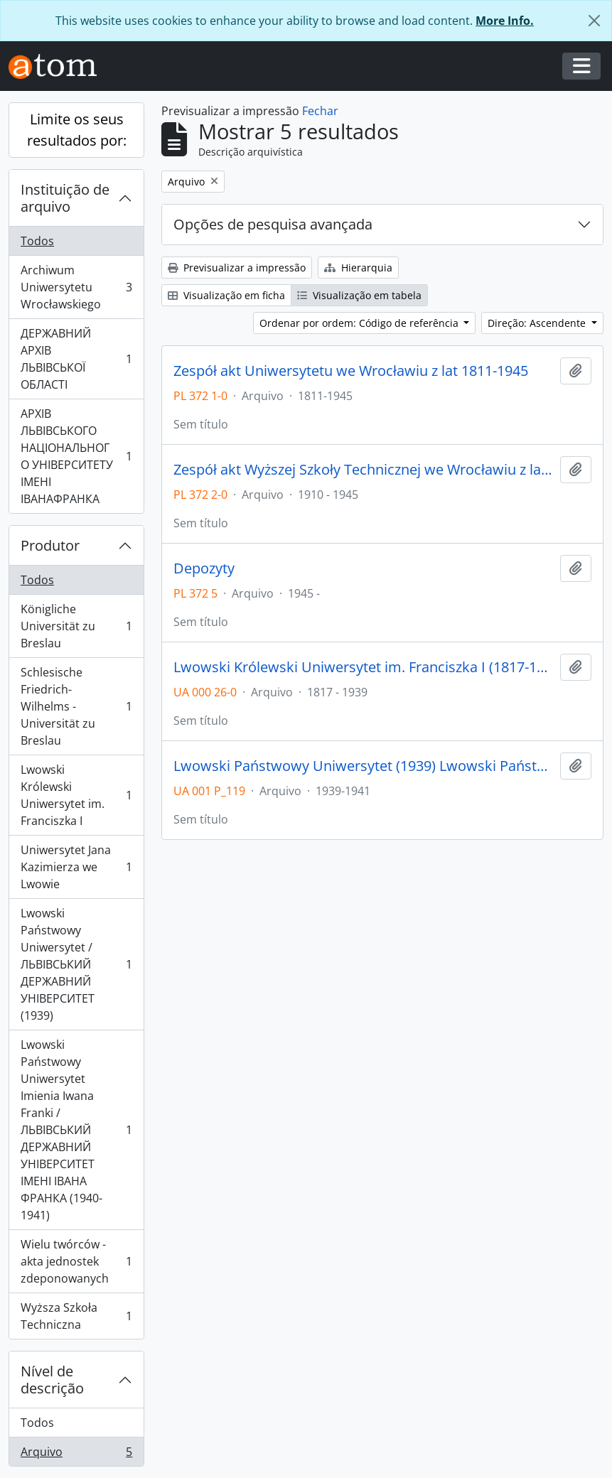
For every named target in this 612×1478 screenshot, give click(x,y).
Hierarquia (358, 267)
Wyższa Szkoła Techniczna (76, 1316)
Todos (37, 241)
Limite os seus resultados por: (77, 129)
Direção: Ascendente (538, 323)
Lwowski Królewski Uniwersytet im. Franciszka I (76, 795)
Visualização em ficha (226, 295)
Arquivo (76, 1454)
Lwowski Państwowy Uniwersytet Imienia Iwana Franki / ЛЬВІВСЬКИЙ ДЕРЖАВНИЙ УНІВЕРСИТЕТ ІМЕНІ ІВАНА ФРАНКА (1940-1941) (76, 1130)
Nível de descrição (52, 1379)
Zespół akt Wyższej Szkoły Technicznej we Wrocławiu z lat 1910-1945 (363, 469)
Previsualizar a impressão (237, 267)
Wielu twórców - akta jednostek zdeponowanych (76, 1261)
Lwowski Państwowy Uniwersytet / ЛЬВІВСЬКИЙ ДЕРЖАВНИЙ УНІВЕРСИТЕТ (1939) (76, 964)
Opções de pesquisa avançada (272, 224)
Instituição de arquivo (65, 198)
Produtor (50, 545)
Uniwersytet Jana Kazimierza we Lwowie (76, 867)
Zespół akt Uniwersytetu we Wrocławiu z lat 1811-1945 (350, 370)
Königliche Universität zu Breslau (76, 626)
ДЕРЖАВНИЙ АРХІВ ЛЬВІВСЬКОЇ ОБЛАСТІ (76, 358)
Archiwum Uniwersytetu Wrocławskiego (76, 287)
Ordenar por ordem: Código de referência (360, 323)
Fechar (320, 111)
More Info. (505, 20)
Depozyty (204, 568)
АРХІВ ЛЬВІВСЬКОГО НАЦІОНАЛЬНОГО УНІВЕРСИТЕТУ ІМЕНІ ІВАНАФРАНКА (76, 456)
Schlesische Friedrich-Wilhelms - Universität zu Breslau (76, 706)
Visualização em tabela (359, 295)
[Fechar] (594, 21)
